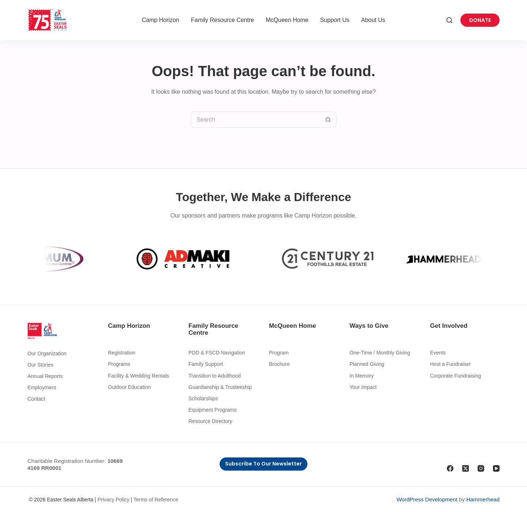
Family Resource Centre (222, 20)
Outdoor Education (129, 387)
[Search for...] (255, 119)
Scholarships (203, 398)
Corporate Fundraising (455, 376)
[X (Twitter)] (465, 468)
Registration (121, 353)
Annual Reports (45, 376)
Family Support (205, 364)
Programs (119, 364)
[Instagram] (481, 468)
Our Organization (47, 353)
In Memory (362, 376)
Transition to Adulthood (214, 376)
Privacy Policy (113, 499)
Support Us (335, 20)
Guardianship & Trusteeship (220, 387)
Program (279, 353)
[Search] (449, 20)
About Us (373, 20)
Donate (480, 20)
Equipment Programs (212, 410)
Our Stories (40, 365)
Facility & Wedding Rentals (138, 376)
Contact (36, 399)
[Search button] (328, 119)
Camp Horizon (160, 20)
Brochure (279, 364)
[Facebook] (450, 468)
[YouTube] (496, 468)
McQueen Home (287, 20)
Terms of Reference (156, 499)
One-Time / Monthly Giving (380, 353)
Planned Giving (367, 364)
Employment (41, 387)
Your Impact (363, 387)
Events (438, 353)
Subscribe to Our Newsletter (263, 463)
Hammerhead (483, 499)
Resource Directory (210, 421)
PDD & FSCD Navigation (216, 353)
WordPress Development (426, 499)
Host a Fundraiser (450, 364)
